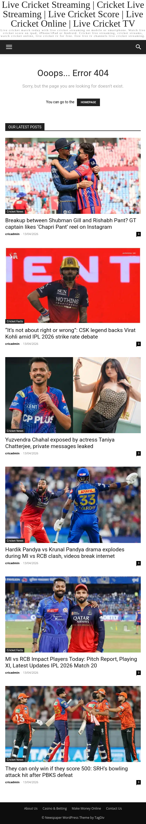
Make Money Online (86, 808)
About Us (30, 808)
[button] (9, 47)
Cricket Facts (15, 321)
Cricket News (15, 211)
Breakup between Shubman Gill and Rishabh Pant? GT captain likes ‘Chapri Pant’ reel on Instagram (70, 223)
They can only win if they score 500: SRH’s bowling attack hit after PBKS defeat (66, 771)
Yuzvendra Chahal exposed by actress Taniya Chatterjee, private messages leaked (60, 443)
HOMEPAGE (88, 102)
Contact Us (114, 808)
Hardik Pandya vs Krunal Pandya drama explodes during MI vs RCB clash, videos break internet (65, 552)
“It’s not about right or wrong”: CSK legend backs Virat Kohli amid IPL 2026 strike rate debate (70, 333)
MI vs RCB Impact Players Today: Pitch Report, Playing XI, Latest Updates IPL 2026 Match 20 (71, 662)
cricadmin (12, 234)
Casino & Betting (55, 808)
